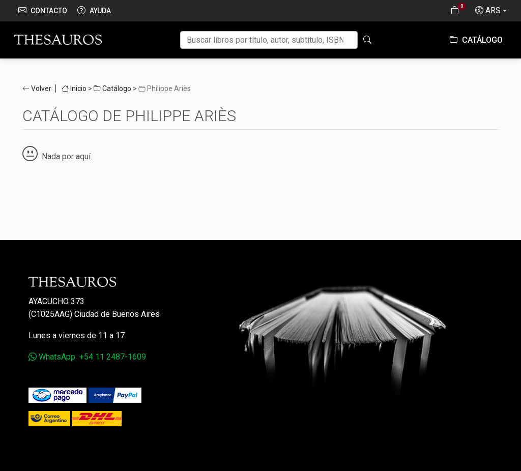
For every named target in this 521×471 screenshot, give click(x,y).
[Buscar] (269, 40)
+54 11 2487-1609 (112, 357)
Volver (41, 88)
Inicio (74, 88)
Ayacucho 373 (56, 301)
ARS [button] (488, 10)
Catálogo (476, 40)
